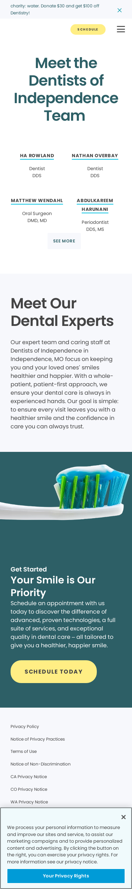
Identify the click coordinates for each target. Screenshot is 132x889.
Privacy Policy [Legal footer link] (25, 726)
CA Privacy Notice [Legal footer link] (29, 777)
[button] (121, 29)
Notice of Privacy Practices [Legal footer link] (38, 739)
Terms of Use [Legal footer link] (24, 751)
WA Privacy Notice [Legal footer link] (29, 802)
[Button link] (88, 29)
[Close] (123, 817)
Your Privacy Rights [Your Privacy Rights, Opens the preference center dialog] (66, 876)
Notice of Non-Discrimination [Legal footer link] (41, 764)
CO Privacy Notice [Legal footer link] (29, 789)
